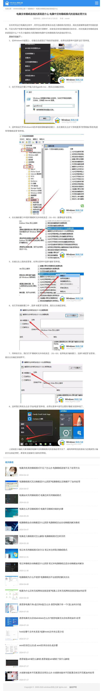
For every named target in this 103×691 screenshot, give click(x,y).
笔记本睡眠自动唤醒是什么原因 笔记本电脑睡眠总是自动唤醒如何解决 (51, 563)
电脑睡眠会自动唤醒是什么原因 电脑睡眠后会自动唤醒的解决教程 (49, 522)
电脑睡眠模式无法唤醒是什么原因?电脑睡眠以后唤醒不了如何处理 (49, 481)
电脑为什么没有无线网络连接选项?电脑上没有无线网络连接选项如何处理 (52, 591)
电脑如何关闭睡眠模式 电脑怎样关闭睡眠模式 (40, 495)
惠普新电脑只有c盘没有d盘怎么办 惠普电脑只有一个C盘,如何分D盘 (50, 604)
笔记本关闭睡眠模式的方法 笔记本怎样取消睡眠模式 (43, 550)
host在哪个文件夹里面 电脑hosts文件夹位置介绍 (41, 632)
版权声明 (73, 687)
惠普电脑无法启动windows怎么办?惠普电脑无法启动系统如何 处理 (50, 618)
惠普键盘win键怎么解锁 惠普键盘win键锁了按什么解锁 (44, 659)
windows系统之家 (19, 9)
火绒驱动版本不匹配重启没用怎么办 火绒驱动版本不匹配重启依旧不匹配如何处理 (56, 673)
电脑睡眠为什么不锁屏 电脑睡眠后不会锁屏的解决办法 (44, 577)
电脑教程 (31, 9)
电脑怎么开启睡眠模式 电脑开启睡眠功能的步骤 (41, 509)
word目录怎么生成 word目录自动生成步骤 (38, 645)
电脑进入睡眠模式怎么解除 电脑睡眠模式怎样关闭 (42, 536)
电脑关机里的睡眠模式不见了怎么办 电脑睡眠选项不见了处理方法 (49, 468)
